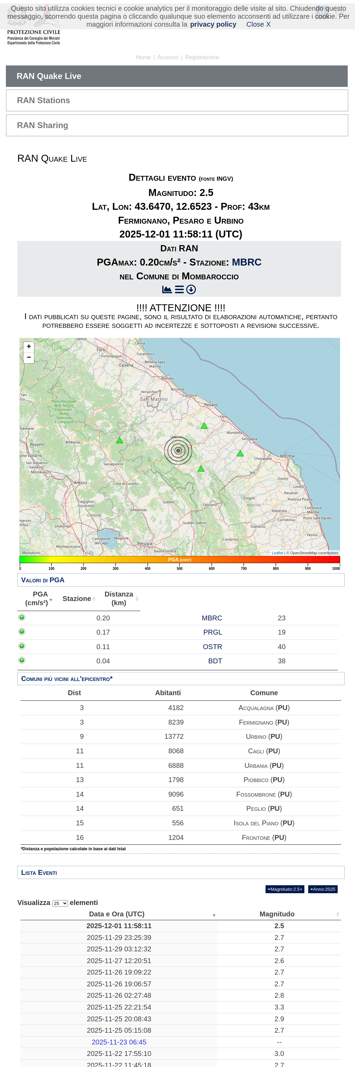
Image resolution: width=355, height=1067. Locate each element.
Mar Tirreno (163, 1036)
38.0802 (258, 1012)
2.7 (110, 946)
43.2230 (258, 989)
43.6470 (258, 930)
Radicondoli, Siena (163, 989)
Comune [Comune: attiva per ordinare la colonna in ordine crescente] (318, 598)
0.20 (82, 622)
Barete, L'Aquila (163, 946)
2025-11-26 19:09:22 (54, 989)
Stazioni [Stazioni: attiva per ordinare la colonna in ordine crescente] (293, 914)
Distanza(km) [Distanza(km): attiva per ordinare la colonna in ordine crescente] (217, 598)
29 (296, 989)
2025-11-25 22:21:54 (54, 1024)
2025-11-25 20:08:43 (54, 1036)
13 (52, 779)
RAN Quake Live (49, 76)
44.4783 (258, 957)
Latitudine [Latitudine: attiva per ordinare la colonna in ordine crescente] (256, 914)
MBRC (247, 262)
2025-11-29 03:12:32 (54, 957)
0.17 (82, 645)
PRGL (168, 645)
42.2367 (258, 973)
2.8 (110, 1012)
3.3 (110, 1024)
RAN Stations (43, 100)
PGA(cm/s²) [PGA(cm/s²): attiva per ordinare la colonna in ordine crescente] (72, 598)
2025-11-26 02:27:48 (54, 1012)
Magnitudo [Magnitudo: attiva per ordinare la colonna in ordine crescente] (107, 914)
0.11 (82, 663)
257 (217, 1036)
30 (296, 1001)
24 (296, 1024)
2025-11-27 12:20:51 (54, 973)
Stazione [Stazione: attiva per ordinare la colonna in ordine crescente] (154, 598)
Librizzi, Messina (164, 1012)
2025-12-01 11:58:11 (54, 930)
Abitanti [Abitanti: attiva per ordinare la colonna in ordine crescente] (278, 598)
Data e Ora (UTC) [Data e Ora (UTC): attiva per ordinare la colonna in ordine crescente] (52, 914)
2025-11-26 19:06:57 (54, 1001)
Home (143, 57)
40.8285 (258, 1024)
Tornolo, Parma (164, 957)
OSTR (168, 663)
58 (296, 946)
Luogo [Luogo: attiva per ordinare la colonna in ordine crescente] (161, 914)
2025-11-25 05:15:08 (54, 1052)
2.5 (110, 930)
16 (52, 837)
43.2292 (258, 1001)
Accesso (167, 57)
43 (217, 930)
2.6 (110, 973)
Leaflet (277, 553)
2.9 (110, 1036)
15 (52, 823)
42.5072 (258, 1052)
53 (296, 1052)
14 (52, 794)
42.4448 (258, 946)
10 (217, 946)
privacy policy (213, 24)
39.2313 (258, 1036)
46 (296, 973)
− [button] (29, 358)
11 (52, 751)
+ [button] (29, 347)
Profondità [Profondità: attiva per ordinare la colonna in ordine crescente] (215, 914)
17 (296, 957)
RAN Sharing (42, 125)
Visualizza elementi (57, 903)
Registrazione (202, 57)
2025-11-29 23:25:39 (54, 946)
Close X (258, 24)
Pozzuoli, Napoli (163, 1024)
